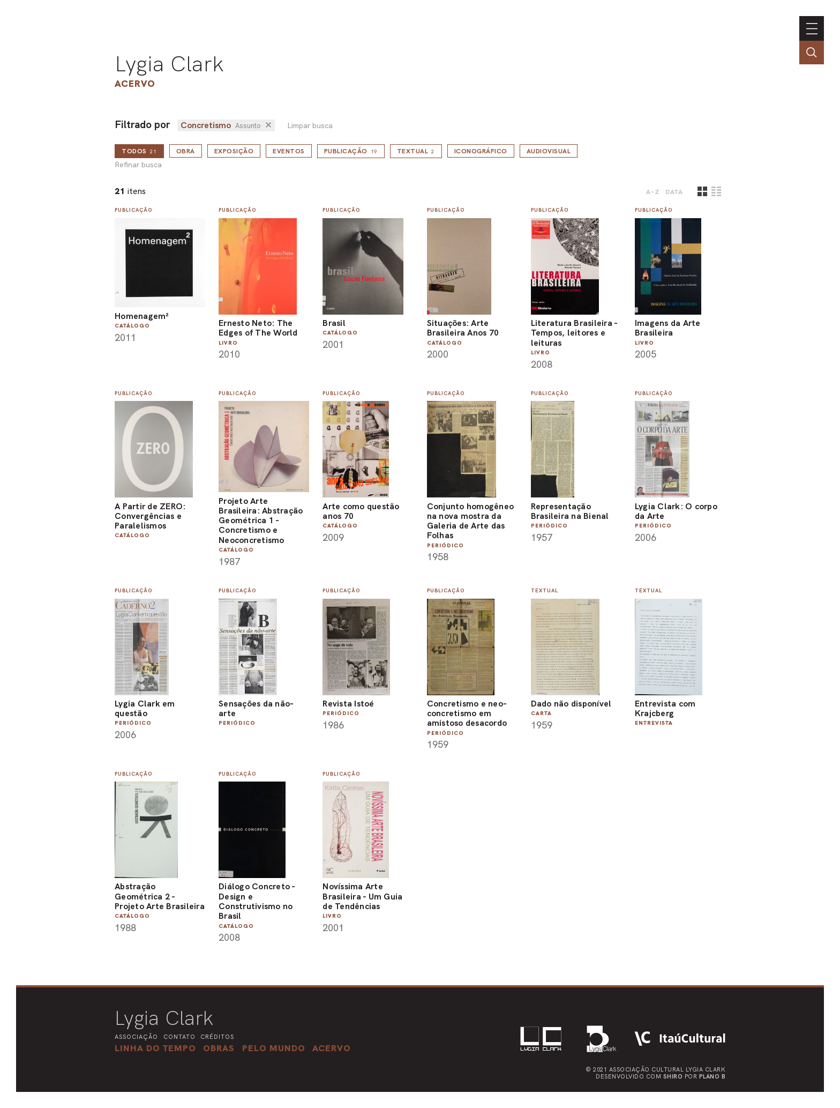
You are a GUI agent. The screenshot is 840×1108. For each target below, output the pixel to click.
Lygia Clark (169, 64)
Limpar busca (310, 125)
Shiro (673, 1076)
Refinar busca (138, 164)
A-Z (653, 192)
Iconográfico (480, 151)
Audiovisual (549, 151)
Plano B (712, 1076)
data (674, 192)
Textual (416, 151)
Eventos (289, 151)
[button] (273, 1048)
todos (139, 151)
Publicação (351, 151)
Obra (185, 151)
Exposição (234, 151)
